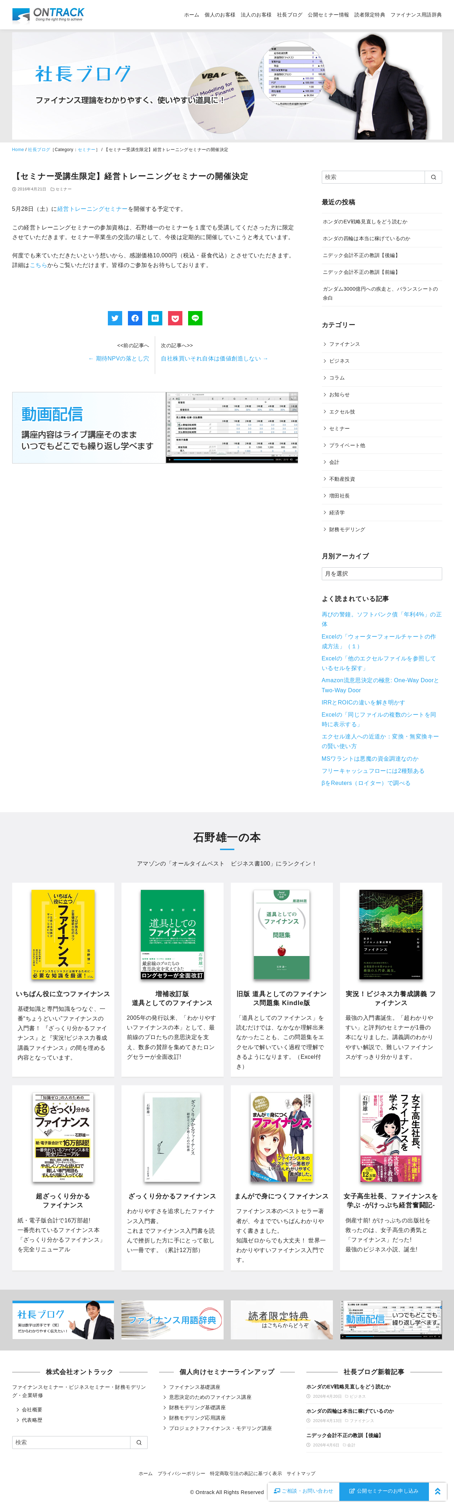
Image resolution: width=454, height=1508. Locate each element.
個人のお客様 (220, 15)
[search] (433, 177)
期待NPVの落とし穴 (118, 358)
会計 (334, 462)
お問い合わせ (304, 1491)
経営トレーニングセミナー (92, 209)
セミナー (87, 149)
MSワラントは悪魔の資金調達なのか (370, 759)
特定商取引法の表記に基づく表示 (246, 1473)
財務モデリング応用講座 (197, 1418)
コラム (337, 377)
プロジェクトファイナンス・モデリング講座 (220, 1428)
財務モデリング (347, 529)
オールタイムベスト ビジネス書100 (221, 863)
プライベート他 (347, 445)
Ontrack (205, 1492)
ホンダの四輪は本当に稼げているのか (367, 238)
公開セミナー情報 (328, 15)
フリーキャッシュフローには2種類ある (373, 771)
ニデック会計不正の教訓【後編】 (361, 255)
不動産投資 (342, 479)
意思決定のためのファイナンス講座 (210, 1397)
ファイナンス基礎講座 (195, 1387)
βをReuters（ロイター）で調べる (366, 783)
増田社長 (339, 496)
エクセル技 (342, 411)
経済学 (337, 512)
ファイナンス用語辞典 (416, 15)
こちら (38, 265)
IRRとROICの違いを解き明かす (364, 702)
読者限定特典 (369, 15)
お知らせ (339, 394)
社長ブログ (290, 15)
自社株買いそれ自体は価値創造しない (214, 358)
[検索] (382, 177)
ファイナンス (344, 344)
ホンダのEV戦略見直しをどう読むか (365, 221)
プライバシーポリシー (182, 1473)
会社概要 (32, 1409)
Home (18, 149)
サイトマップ (301, 1473)
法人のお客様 (256, 15)
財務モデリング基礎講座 (197, 1407)
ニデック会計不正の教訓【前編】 (361, 272)
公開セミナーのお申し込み (384, 1491)
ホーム (192, 15)
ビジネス (339, 361)
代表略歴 (32, 1420)
